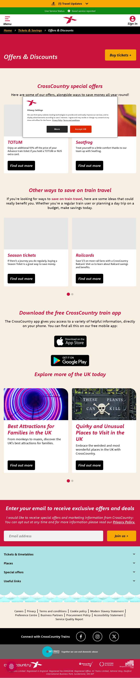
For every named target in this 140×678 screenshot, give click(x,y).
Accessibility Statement (108, 615)
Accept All (80, 129)
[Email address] (53, 536)
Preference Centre (26, 615)
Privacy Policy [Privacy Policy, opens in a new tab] (57, 120)
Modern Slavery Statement (107, 611)
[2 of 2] (72, 294)
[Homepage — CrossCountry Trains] (70, 20)
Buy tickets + (120, 55)
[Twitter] (114, 636)
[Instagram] (97, 636)
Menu (7, 24)
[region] (70, 117)
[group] (36, 139)
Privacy (31, 611)
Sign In (132, 24)
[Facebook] (81, 636)
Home (8, 30)
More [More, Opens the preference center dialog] (57, 129)
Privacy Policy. (124, 522)
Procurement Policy (78, 615)
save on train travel (67, 199)
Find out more (21, 165)
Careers (18, 611)
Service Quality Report (69, 619)
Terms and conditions (53, 611)
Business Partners (52, 615)
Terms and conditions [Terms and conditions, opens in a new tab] (71, 120)
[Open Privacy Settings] (11, 666)
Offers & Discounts (60, 30)
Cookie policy (78, 611)
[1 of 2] (68, 294)
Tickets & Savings (30, 30)
